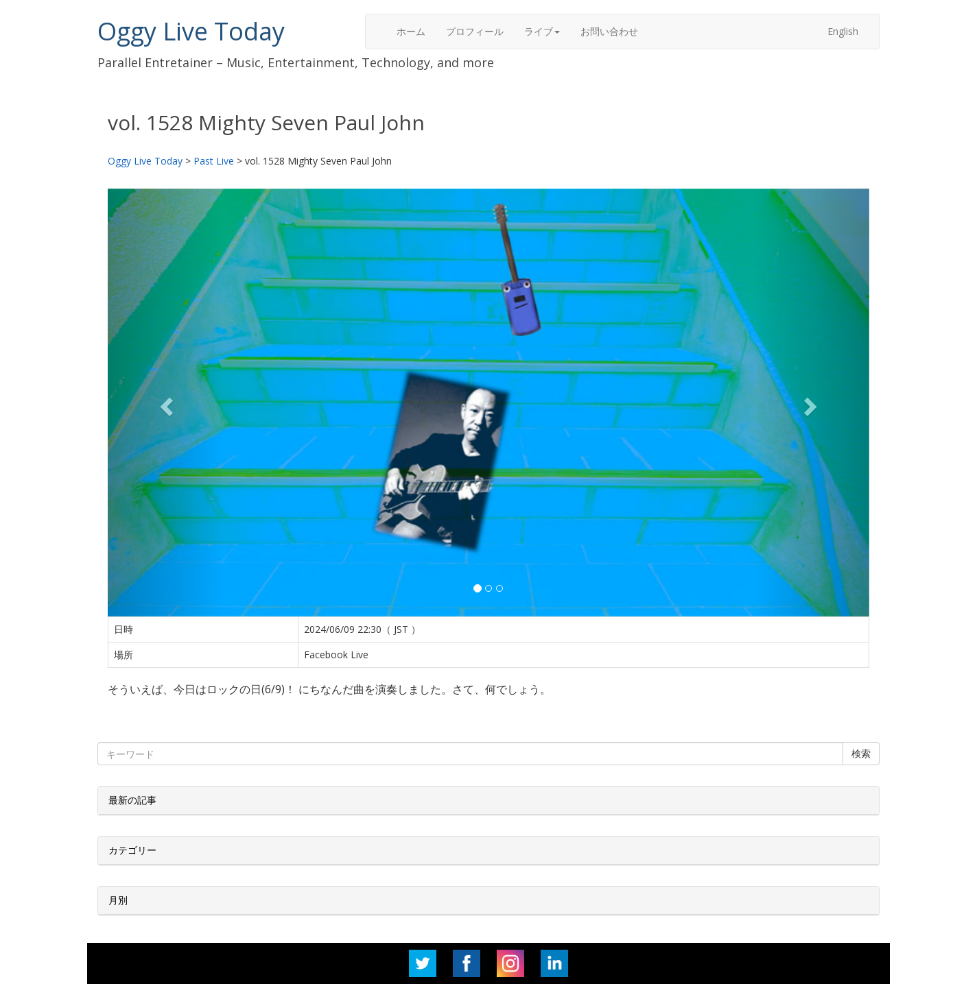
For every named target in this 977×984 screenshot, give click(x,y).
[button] (165, 402)
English (842, 31)
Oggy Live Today (191, 31)
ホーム (411, 31)
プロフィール (475, 31)
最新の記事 (132, 799)
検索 (861, 753)
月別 (118, 900)
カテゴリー (132, 849)
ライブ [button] (542, 31)
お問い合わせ (609, 31)
